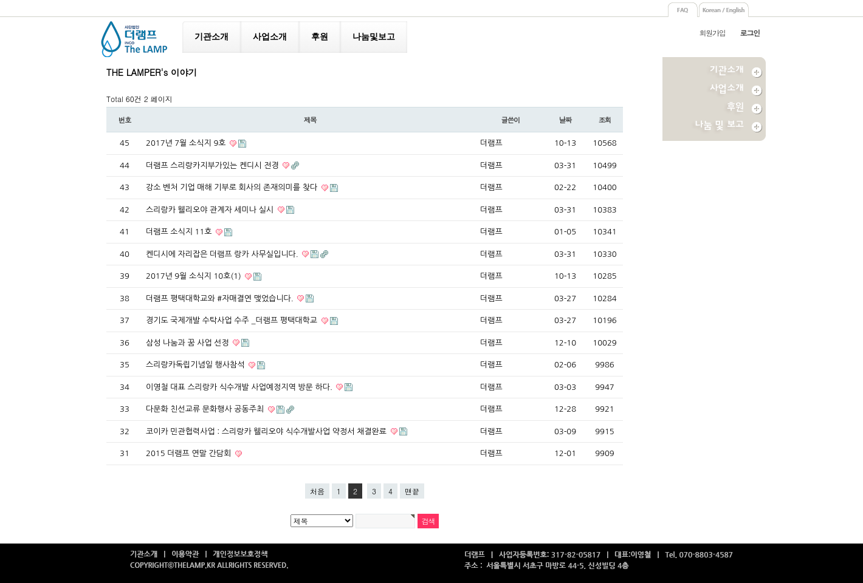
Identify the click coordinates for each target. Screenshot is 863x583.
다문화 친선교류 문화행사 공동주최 (206, 409)
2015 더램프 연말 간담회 (189, 453)
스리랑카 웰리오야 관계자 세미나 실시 (211, 210)
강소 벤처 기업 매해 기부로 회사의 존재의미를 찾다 (233, 187)
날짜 (565, 119)
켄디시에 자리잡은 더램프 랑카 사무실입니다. (223, 254)
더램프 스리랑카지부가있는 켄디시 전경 (213, 165)
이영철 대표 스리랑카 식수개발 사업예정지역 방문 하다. (240, 387)
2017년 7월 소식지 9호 (187, 143)
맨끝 (412, 491)
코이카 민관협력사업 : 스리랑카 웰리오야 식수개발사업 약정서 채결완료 (267, 431)
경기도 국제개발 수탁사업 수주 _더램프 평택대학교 (233, 320)
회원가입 (712, 32)
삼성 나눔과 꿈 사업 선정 (188, 343)
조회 (605, 119)
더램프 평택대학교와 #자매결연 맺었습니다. (220, 298)
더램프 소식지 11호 (180, 232)
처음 (317, 491)
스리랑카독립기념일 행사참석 (196, 365)
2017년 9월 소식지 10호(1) (194, 276)
